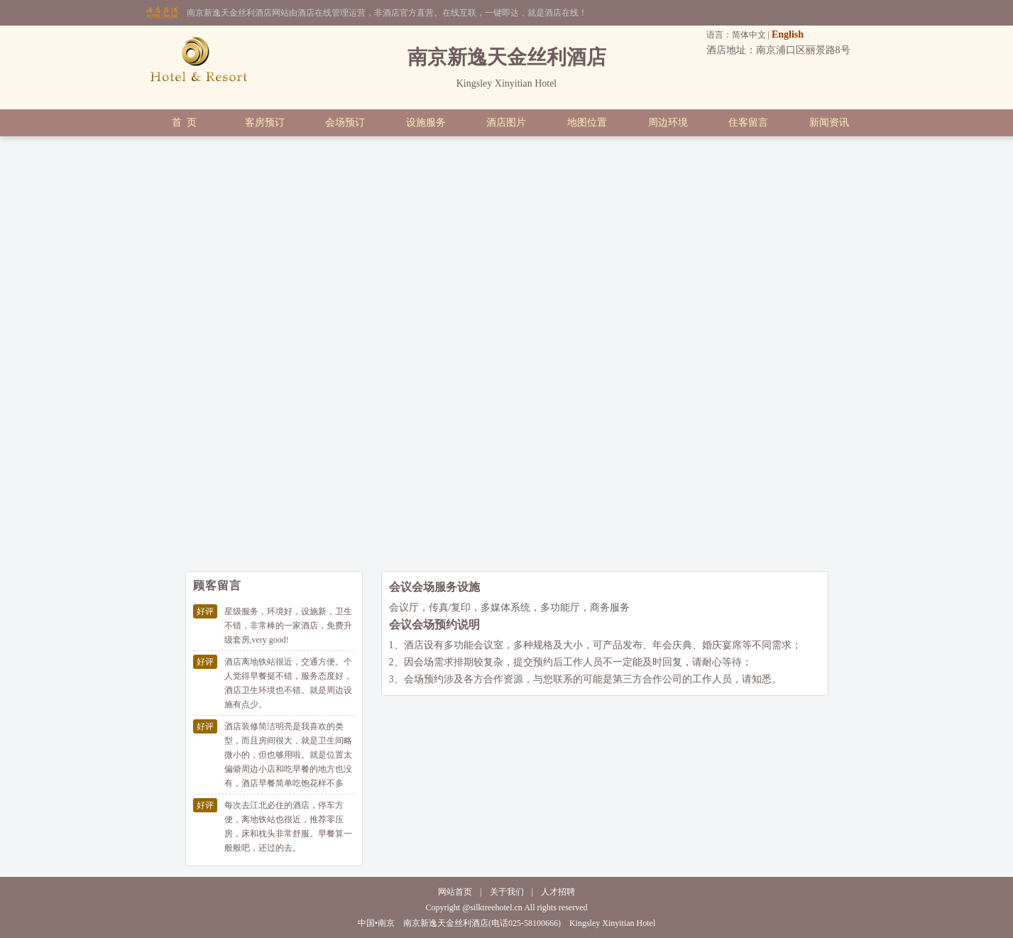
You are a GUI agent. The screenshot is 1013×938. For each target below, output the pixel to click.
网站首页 (455, 892)
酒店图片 (506, 122)
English (788, 34)
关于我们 (507, 892)
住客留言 (748, 122)
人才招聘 (558, 892)
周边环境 (668, 122)
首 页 (184, 122)
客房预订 (265, 122)
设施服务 (426, 122)
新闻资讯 (829, 122)
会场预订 (345, 122)
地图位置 (587, 122)
